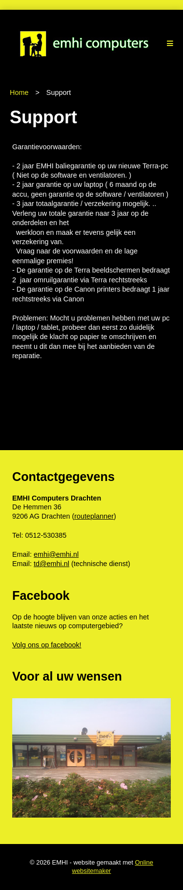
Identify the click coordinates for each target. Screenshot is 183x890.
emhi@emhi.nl (56, 554)
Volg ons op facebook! (46, 645)
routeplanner (94, 516)
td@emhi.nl (51, 564)
